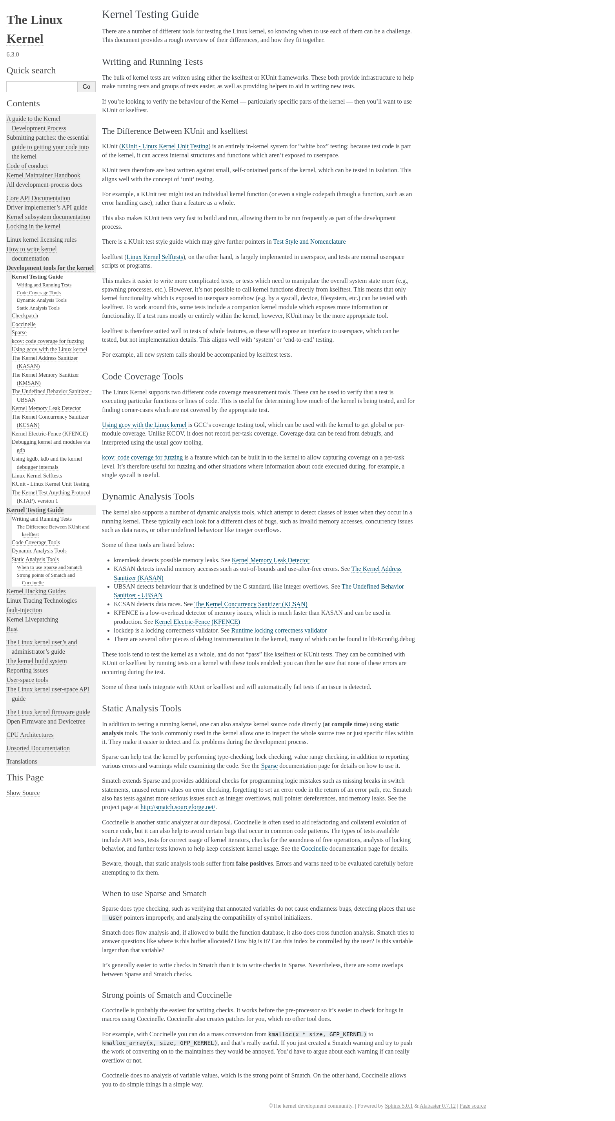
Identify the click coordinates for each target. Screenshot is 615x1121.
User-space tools (27, 679)
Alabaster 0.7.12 (438, 1106)
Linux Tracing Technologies (41, 600)
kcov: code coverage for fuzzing (48, 341)
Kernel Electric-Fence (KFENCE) (50, 433)
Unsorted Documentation (37, 748)
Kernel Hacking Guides (36, 591)
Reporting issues (27, 670)
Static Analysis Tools (38, 308)
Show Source (23, 792)
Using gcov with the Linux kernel (49, 349)
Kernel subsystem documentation (48, 216)
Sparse (19, 332)
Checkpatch (25, 315)
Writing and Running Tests (44, 285)
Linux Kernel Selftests (37, 475)
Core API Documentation (38, 198)
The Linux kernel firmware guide (48, 712)
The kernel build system (36, 661)
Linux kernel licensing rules (41, 239)
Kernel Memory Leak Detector (46, 408)
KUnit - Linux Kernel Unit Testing (50, 484)
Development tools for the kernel (50, 267)
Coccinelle (24, 324)
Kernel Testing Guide (37, 276)
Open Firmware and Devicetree (45, 721)
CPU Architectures (29, 734)
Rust (12, 628)
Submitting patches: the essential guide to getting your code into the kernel (47, 147)
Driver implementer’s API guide (46, 207)
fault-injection (24, 610)
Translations (21, 761)
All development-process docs (44, 184)
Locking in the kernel (33, 226)
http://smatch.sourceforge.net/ (177, 807)
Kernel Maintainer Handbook (43, 175)
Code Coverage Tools (39, 292)
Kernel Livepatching (32, 619)
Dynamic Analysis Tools (42, 300)
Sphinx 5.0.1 (399, 1106)
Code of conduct (27, 165)
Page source (473, 1106)
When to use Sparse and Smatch (49, 567)
